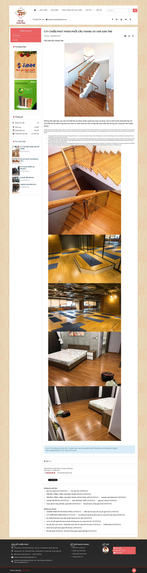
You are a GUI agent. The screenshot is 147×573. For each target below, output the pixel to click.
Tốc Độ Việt (26, 570)
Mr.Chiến (119, 548)
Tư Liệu (15, 40)
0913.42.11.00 (119, 550)
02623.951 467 (39, 19)
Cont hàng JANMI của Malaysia (27, 168)
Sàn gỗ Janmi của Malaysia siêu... (29, 160)
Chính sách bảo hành (79, 550)
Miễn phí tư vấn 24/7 (78, 547)
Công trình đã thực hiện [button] (72, 10)
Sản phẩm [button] (54, 10)
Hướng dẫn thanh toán (79, 554)
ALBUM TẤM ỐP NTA (27, 177)
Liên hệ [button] (99, 10)
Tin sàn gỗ (16, 35)
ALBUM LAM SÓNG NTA (28, 184)
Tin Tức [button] (89, 10)
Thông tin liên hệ (77, 557)
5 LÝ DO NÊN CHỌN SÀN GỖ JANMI (29, 148)
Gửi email (118, 552)
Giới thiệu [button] (43, 10)
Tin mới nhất (20, 141)
